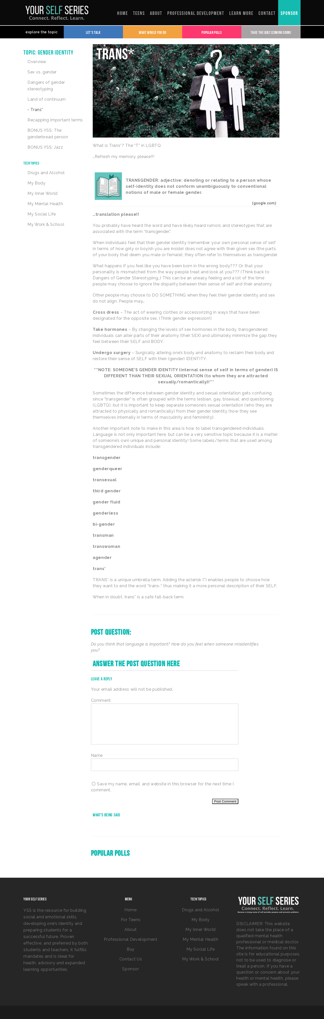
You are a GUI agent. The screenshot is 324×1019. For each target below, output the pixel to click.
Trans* (36, 109)
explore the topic (41, 32)
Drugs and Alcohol (46, 172)
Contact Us (130, 959)
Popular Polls (212, 32)
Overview (36, 61)
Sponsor (130, 969)
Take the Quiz (271, 32)
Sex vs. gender (42, 72)
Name (97, 755)
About (130, 929)
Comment (101, 700)
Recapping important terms (55, 120)
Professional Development (130, 939)
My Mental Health (45, 203)
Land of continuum (46, 99)
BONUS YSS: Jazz (45, 147)
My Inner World (42, 193)
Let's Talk (93, 32)
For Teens (131, 919)
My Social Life (41, 214)
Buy (131, 949)
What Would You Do (152, 32)
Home (130, 909)
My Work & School (45, 224)
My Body (36, 183)
